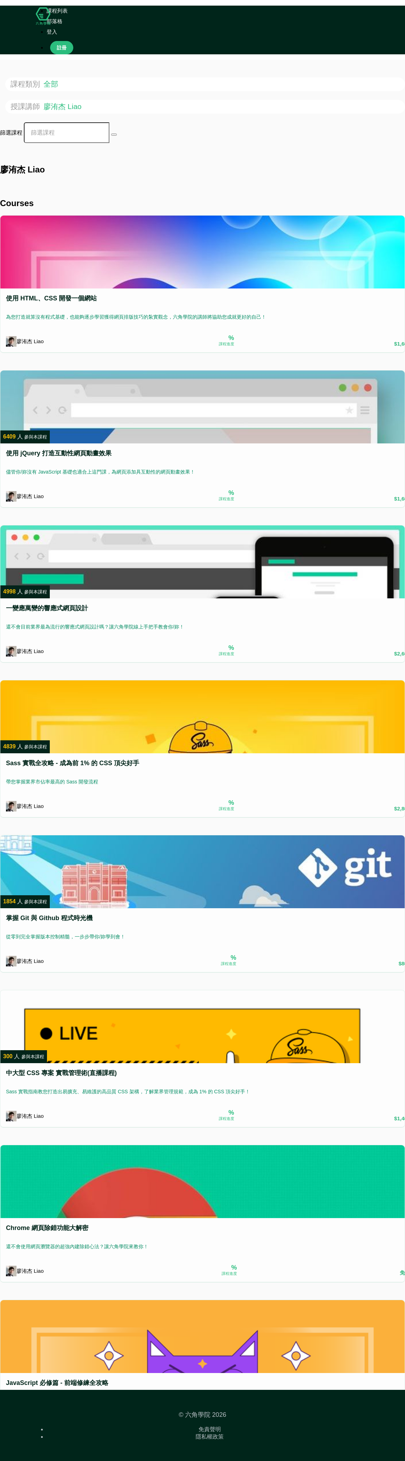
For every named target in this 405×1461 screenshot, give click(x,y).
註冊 (62, 47)
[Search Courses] (114, 135)
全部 (51, 84)
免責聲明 (209, 1429)
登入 (52, 32)
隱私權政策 (210, 1437)
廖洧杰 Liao (63, 106)
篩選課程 (11, 133)
